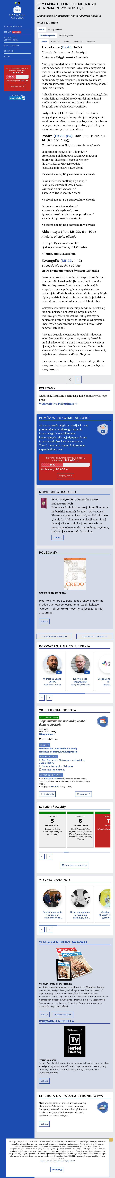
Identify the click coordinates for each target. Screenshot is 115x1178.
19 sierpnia (47, 794)
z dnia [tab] (41, 30)
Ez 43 (67, 47)
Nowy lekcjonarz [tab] (47, 36)
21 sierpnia (83, 794)
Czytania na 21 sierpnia (94, 636)
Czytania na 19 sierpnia (54, 636)
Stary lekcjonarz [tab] (66, 36)
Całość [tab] (44, 42)
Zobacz (44, 621)
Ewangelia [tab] (91, 42)
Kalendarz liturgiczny (11, 39)
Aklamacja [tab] (78, 42)
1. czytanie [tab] (55, 42)
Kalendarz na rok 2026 (74, 865)
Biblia (12, 32)
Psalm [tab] (66, 42)
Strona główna (13, 26)
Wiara (7, 56)
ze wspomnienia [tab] (55, 30)
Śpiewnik (9, 51)
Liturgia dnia (47, 734)
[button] (42, 698)
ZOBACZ (57, 537)
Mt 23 (67, 261)
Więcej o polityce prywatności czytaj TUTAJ (57, 1161)
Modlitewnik (11, 45)
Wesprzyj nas (17, 86)
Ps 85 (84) (64, 136)
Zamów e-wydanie (62, 1014)
